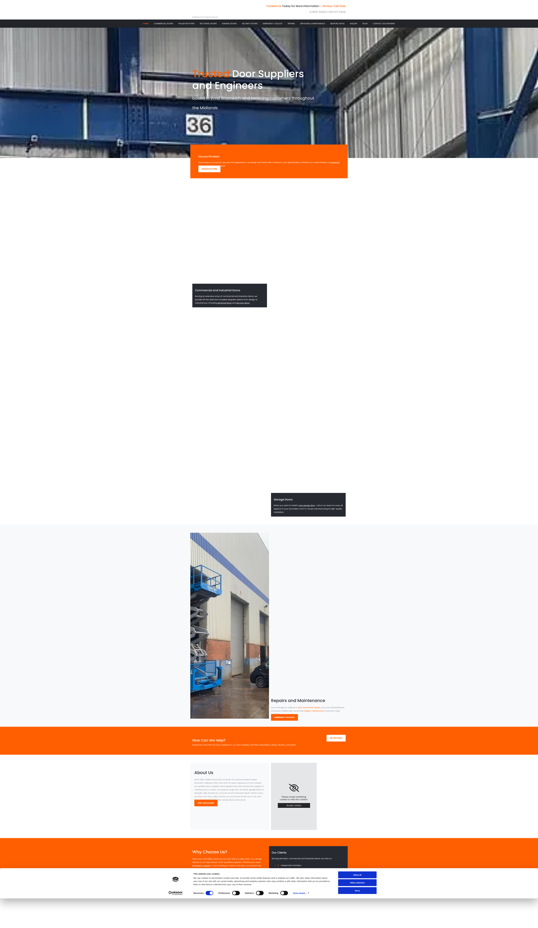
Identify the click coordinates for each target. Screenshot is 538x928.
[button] (209, 172)
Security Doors (249, 25)
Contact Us (273, 6)
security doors (242, 306)
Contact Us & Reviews (383, 25)
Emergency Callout (272, 25)
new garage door (307, 508)
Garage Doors (229, 25)
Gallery (354, 25)
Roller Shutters (186, 25)
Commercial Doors (163, 25)
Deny (357, 604)
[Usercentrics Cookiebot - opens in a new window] (175, 607)
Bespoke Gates (338, 25)
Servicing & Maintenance (312, 25)
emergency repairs (201, 868)
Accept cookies (293, 808)
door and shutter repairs (309, 710)
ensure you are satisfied (215, 878)
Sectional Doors (208, 25)
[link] (294, 791)
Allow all (357, 588)
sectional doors (224, 306)
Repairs (291, 25)
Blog (364, 25)
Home (146, 25)
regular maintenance (314, 713)
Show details (299, 606)
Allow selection (357, 596)
